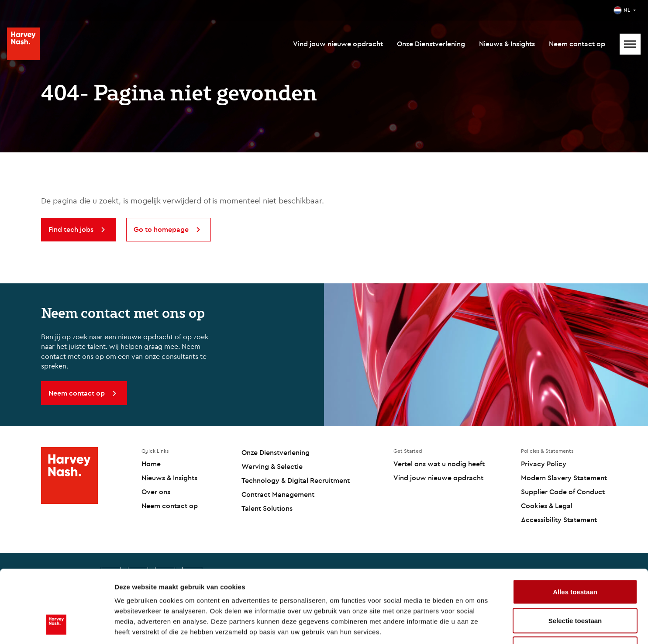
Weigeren (574, 586)
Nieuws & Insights (507, 43)
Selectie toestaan (575, 558)
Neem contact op (577, 43)
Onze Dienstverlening (431, 43)
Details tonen (472, 626)
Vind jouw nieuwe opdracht (338, 43)
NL (627, 10)
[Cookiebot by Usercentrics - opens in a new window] (56, 627)
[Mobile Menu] (630, 44)
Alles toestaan (575, 529)
